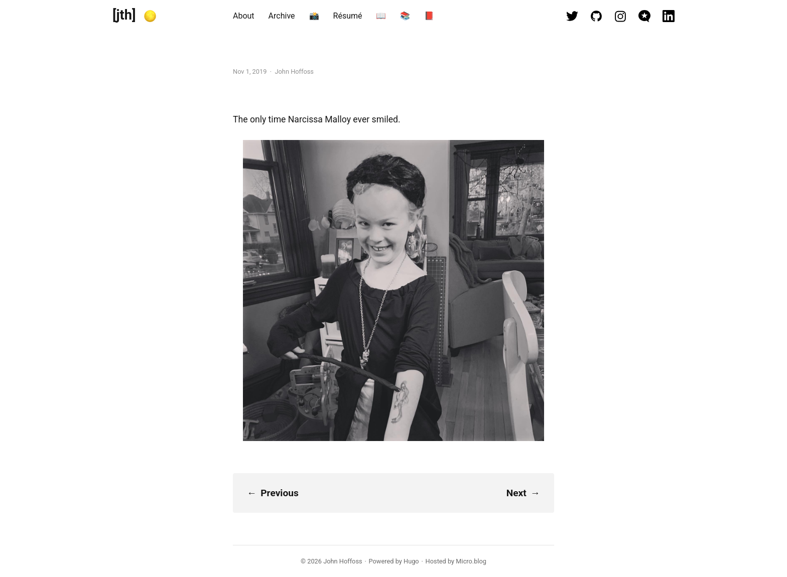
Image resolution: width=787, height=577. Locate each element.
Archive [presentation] (282, 16)
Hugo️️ (411, 561)
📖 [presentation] (381, 16)
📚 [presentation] (405, 16)
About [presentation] (243, 16)
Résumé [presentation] (347, 16)
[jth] (124, 15)
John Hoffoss (342, 561)
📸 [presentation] (314, 16)
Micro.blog (471, 561)
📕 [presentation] (429, 16)
